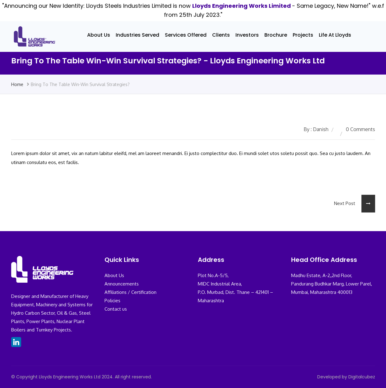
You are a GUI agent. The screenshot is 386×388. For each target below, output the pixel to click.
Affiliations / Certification (130, 292)
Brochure (275, 35)
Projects (303, 35)
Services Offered (186, 35)
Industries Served (137, 35)
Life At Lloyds (335, 35)
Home (17, 84)
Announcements (122, 284)
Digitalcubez (361, 377)
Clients (221, 35)
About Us (98, 35)
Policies (112, 301)
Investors (247, 35)
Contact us (116, 309)
